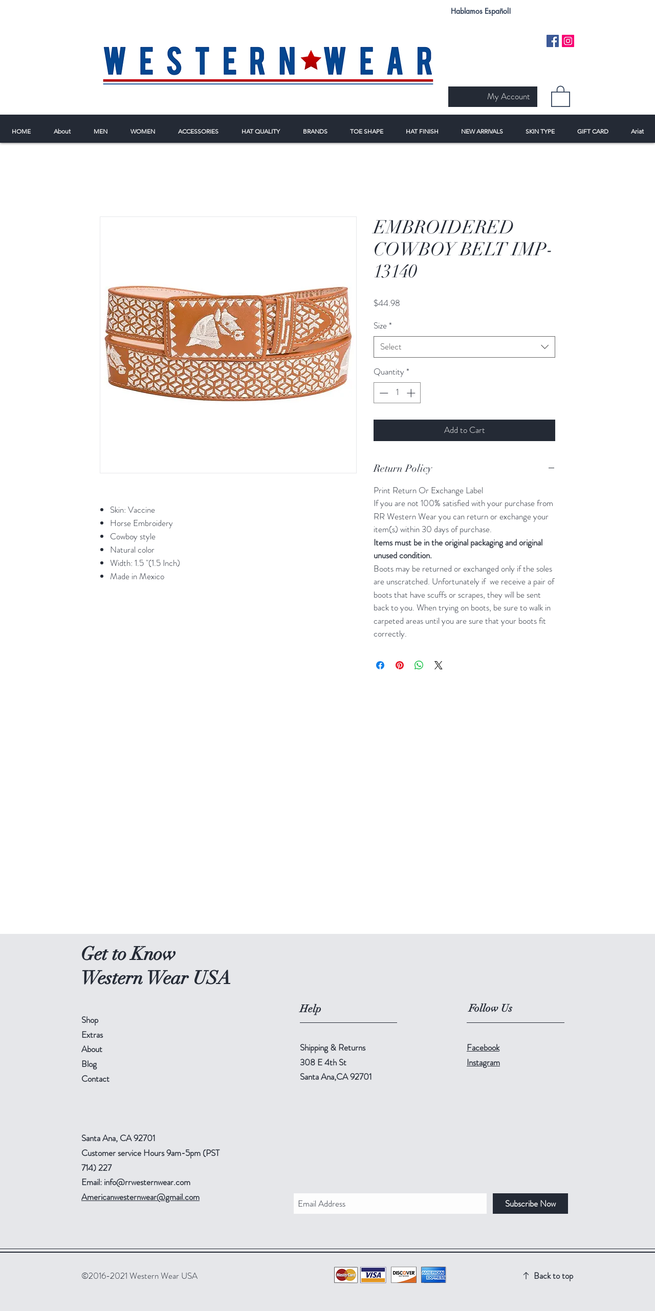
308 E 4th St (323, 1062)
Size (383, 326)
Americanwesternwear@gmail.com (140, 1197)
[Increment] (412, 393)
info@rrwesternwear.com (147, 1182)
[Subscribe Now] (530, 1203)
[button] (560, 95)
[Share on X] (438, 665)
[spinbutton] (397, 393)
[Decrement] (382, 393)
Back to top (553, 1276)
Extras (92, 1035)
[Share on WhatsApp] (419, 665)
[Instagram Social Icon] (568, 41)
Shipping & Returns (332, 1047)
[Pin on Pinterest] (400, 665)
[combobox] (464, 347)
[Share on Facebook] (380, 665)
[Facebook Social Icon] (553, 41)
